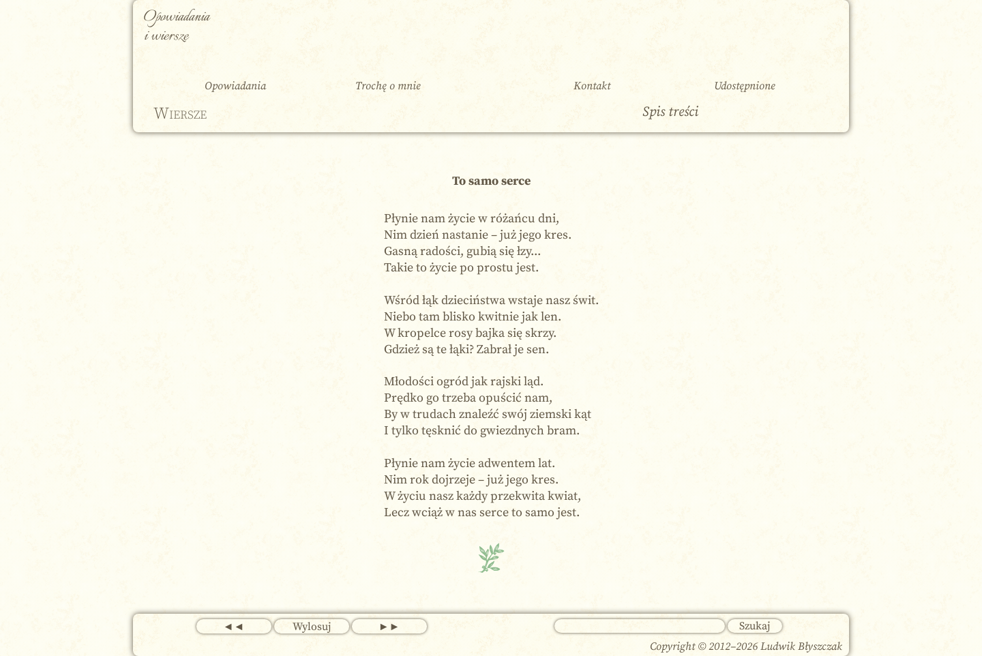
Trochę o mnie (388, 86)
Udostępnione (744, 86)
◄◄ (234, 626)
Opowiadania (235, 86)
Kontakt (592, 86)
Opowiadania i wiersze (176, 26)
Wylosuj (312, 626)
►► (389, 626)
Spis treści (670, 112)
